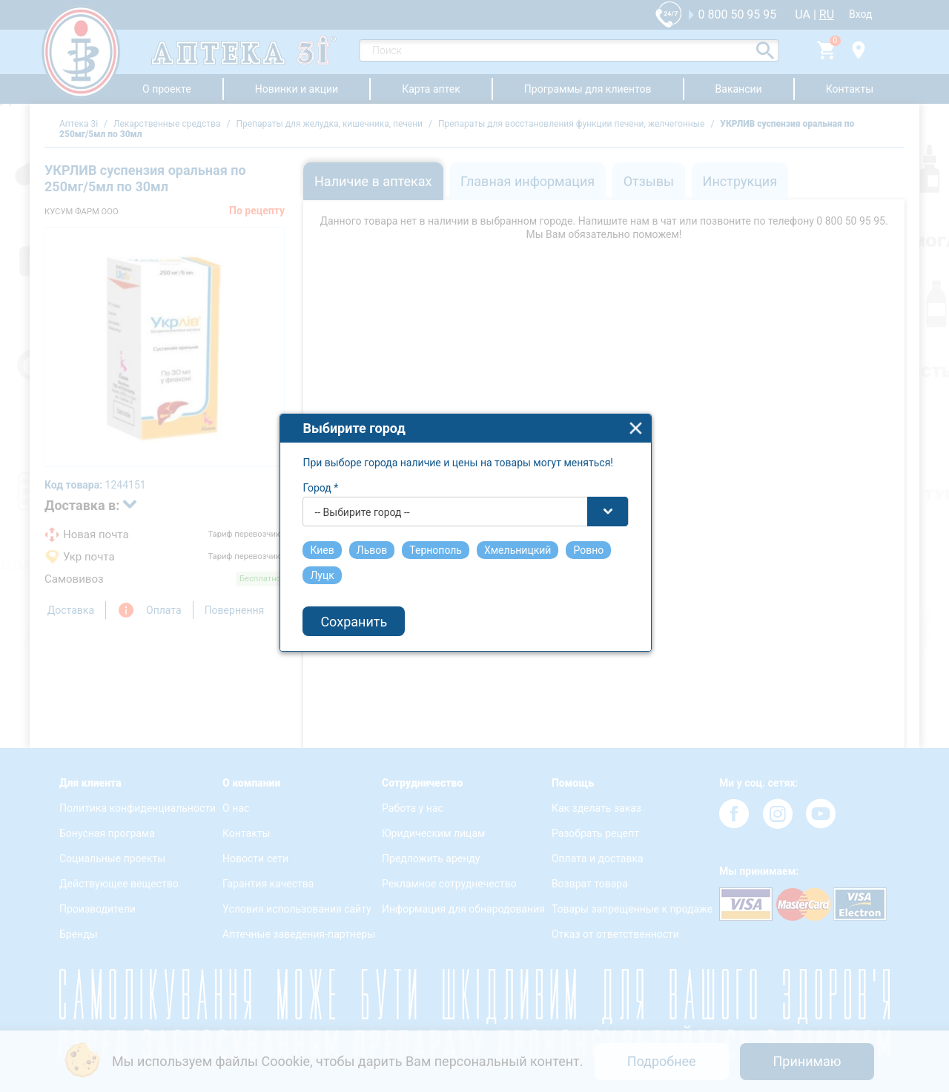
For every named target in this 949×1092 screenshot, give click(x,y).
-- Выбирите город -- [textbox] (371, 523)
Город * (330, 499)
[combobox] (475, 522)
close (645, 439)
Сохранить (363, 632)
